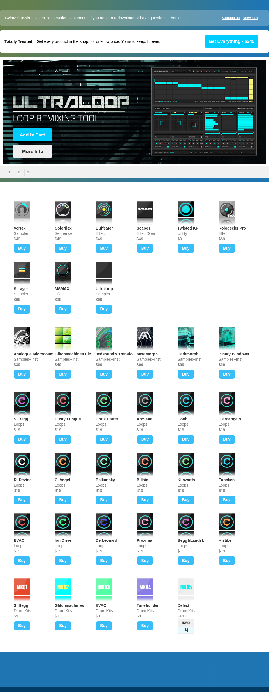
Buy (21, 248)
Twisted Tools (17, 18)
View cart (250, 18)
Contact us (231, 18)
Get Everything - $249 (231, 41)
